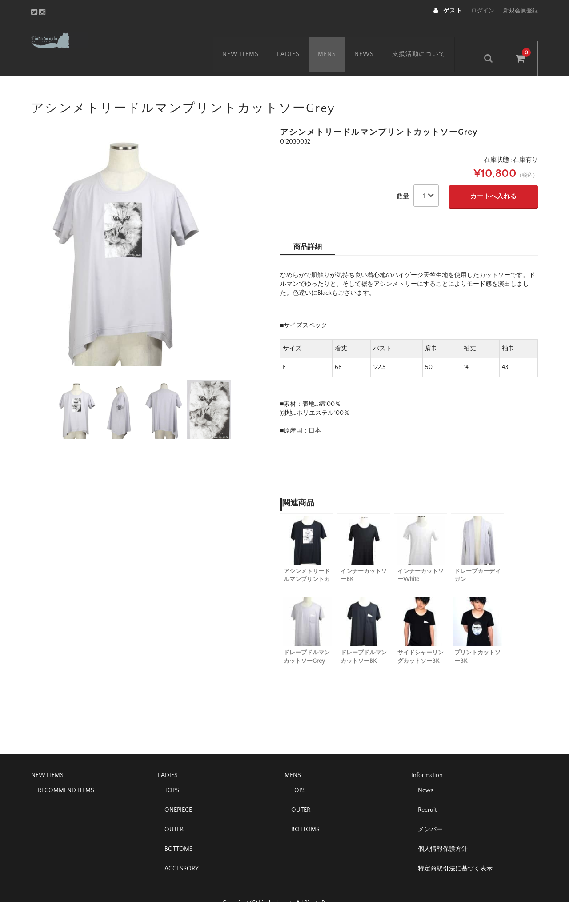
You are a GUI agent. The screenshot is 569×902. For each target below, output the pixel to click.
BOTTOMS (178, 830)
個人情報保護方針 (443, 830)
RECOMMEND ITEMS (66, 771)
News (425, 771)
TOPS (171, 771)
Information (427, 756)
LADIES (300, 38)
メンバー (430, 810)
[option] (142, 228)
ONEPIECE (178, 790)
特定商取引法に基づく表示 (455, 849)
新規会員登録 (520, 11)
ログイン (482, 11)
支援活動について (430, 38)
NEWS (376, 38)
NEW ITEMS (252, 38)
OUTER (174, 810)
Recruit (427, 790)
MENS (339, 38)
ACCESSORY (181, 849)
